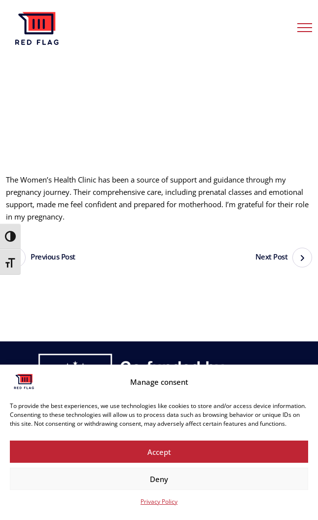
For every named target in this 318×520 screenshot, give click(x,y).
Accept (159, 452)
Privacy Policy (159, 501)
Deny (159, 479)
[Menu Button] (304, 29)
